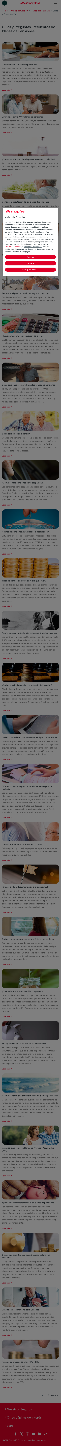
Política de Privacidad (33, 247)
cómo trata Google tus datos (30, 249)
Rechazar (30, 263)
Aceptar (30, 257)
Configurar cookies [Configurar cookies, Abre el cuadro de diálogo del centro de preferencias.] (30, 270)
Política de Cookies (13, 247)
